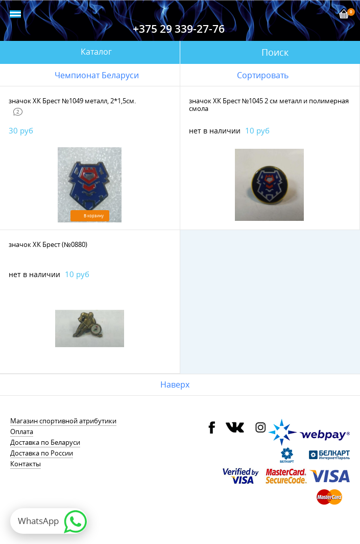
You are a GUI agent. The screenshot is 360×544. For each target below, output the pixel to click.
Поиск (275, 52)
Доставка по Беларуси (45, 442)
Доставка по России (41, 453)
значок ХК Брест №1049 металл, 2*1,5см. (72, 100)
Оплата (21, 431)
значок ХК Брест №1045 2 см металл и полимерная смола (269, 104)
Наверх (174, 384)
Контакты (25, 463)
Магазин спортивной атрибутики (63, 420)
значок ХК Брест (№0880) (48, 244)
